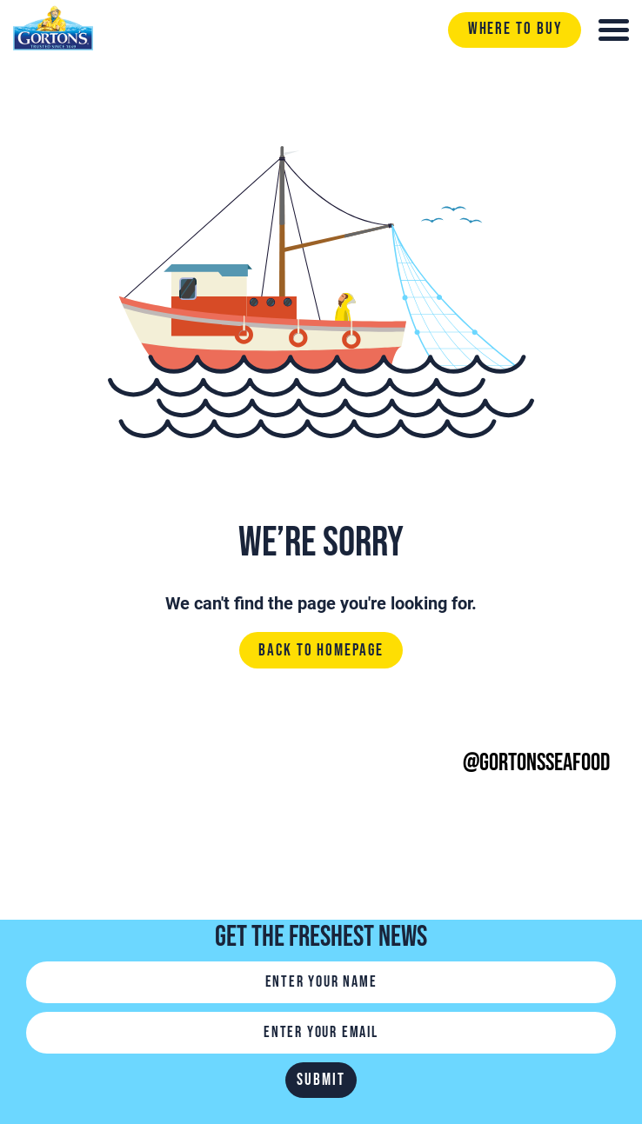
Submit (320, 1080)
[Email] (321, 1033)
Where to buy (515, 29)
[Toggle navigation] (614, 30)
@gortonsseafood (536, 762)
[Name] (321, 982)
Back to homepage (320, 651)
